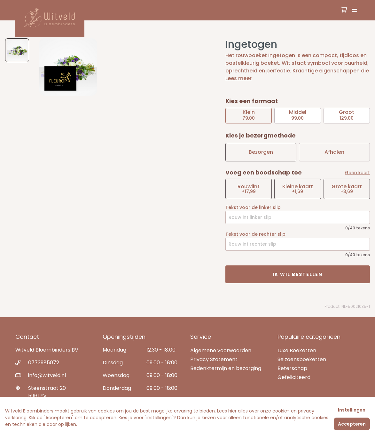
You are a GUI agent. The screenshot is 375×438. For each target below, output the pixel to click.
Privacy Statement (214, 359)
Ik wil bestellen (298, 274)
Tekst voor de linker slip (253, 207)
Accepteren (352, 424)
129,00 (346, 114)
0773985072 (43, 362)
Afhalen (334, 152)
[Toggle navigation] (354, 10)
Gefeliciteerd (293, 377)
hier (232, 411)
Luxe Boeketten (296, 350)
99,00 (297, 114)
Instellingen (351, 410)
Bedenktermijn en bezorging (225, 368)
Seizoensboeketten (301, 359)
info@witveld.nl (47, 375)
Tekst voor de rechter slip (255, 234)
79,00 (248, 114)
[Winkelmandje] (343, 10)
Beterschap (292, 368)
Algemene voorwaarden (220, 350)
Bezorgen (261, 152)
